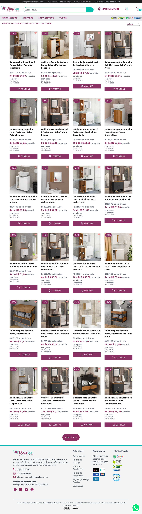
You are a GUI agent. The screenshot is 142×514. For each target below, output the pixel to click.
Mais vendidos (9, 18)
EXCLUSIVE (28, 18)
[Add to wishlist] (35, 33)
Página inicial (7, 23)
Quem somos (79, 456)
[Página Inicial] (10, 9)
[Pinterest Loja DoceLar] (32, 490)
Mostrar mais (71, 437)
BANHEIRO (18, 23)
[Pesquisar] (89, 9)
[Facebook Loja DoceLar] (15, 490)
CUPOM (63, 18)
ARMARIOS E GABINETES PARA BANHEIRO (38, 23)
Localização (78, 486)
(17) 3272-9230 (21, 469)
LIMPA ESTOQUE (46, 18)
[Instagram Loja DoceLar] (21, 490)
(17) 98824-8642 (22, 473)
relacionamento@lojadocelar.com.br (30, 477)
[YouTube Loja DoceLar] (26, 490)
